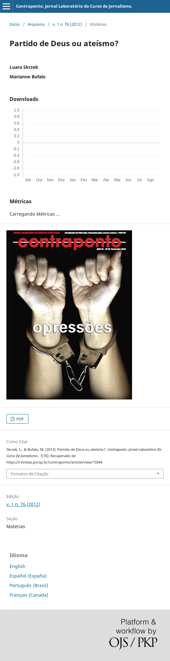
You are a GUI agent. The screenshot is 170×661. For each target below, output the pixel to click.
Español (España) (28, 576)
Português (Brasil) (29, 585)
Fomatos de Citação (29, 474)
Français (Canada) (29, 595)
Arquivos (36, 24)
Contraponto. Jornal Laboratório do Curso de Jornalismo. (74, 6)
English (18, 566)
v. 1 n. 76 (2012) (67, 24)
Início (15, 24)
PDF (19, 419)
